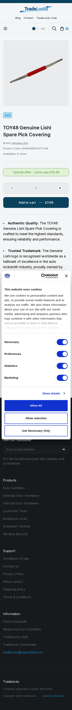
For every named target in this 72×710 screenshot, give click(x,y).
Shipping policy (14, 589)
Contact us (11, 566)
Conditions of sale (16, 558)
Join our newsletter (17, 440)
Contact (28, 17)
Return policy (13, 582)
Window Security (15, 534)
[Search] (54, 28)
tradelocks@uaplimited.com (23, 652)
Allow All (36, 405)
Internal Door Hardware (20, 503)
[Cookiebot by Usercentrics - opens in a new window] (43, 276)
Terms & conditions (17, 597)
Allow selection (36, 418)
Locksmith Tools (15, 511)
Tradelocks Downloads (19, 644)
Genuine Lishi (20, 143)
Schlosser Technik (16, 526)
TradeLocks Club (46, 17)
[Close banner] (66, 276)
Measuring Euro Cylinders (22, 629)
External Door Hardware (21, 496)
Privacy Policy (13, 574)
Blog (18, 17)
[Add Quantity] (63, 188)
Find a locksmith (15, 621)
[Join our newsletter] (65, 449)
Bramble (59, 695)
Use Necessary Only (36, 430)
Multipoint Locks (15, 519)
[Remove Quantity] (8, 188)
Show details (51, 393)
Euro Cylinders (14, 488)
